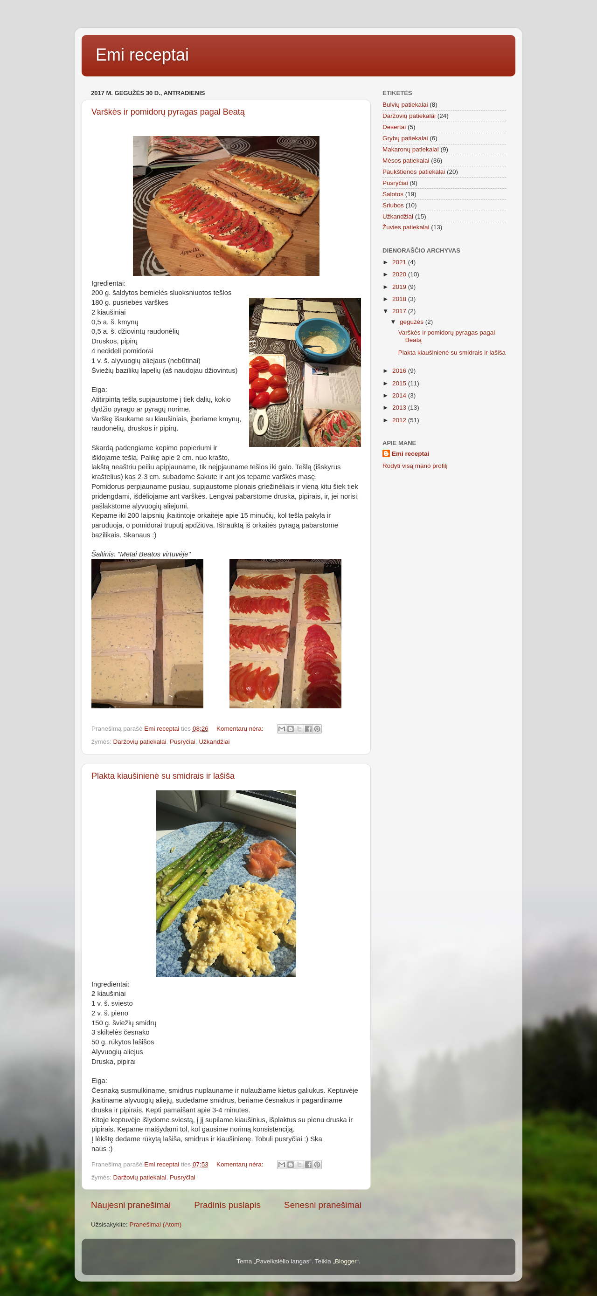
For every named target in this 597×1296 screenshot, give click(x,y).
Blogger (346, 1261)
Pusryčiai (182, 741)
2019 (400, 286)
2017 (400, 311)
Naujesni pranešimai (131, 1205)
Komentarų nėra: (240, 728)
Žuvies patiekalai (406, 227)
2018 (400, 298)
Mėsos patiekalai (406, 160)
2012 (400, 420)
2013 (400, 407)
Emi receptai (142, 54)
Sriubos (393, 205)
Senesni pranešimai (322, 1205)
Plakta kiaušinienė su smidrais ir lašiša (163, 776)
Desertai (394, 126)
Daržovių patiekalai (140, 741)
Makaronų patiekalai (410, 149)
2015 (400, 383)
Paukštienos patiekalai (413, 171)
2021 (400, 262)
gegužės (412, 321)
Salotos (392, 194)
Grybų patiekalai (405, 138)
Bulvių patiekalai (405, 104)
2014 (400, 395)
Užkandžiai (214, 741)
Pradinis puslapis (227, 1205)
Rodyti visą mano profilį (415, 465)
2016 (400, 370)
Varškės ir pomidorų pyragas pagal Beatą (168, 112)
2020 (400, 274)
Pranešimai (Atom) (156, 1224)
